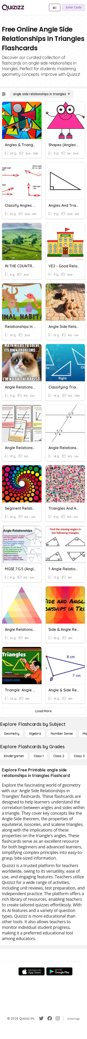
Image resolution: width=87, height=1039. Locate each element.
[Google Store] (59, 971)
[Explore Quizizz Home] (13, 7)
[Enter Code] (73, 7)
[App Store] (32, 971)
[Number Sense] (62, 733)
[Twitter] (41, 1018)
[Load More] (43, 711)
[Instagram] (58, 1018)
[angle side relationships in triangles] (41, 94)
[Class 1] (39, 756)
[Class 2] (58, 756)
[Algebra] (35, 733)
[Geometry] (11, 733)
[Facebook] (49, 1018)
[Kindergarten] (14, 756)
